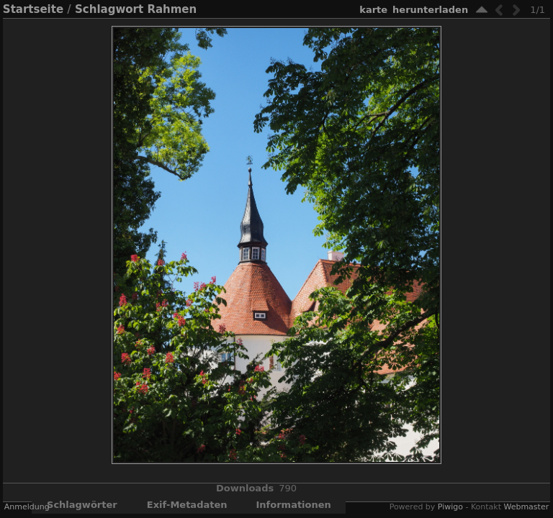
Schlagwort (109, 9)
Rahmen (172, 9)
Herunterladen (430, 9)
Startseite (33, 9)
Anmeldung (27, 507)
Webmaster (526, 507)
